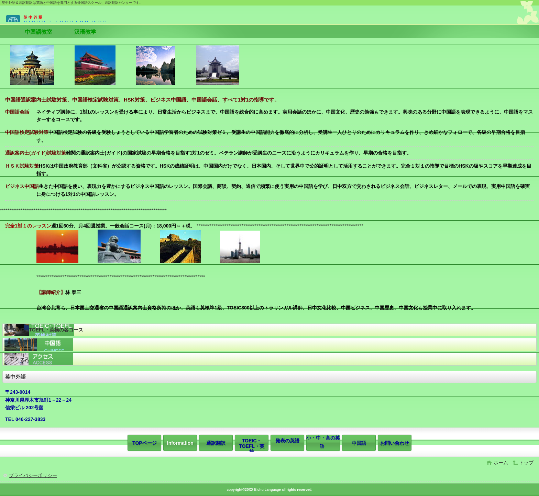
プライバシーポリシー (33, 475)
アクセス (19, 359)
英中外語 (54, 16)
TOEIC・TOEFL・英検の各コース (46, 330)
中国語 (17, 344)
